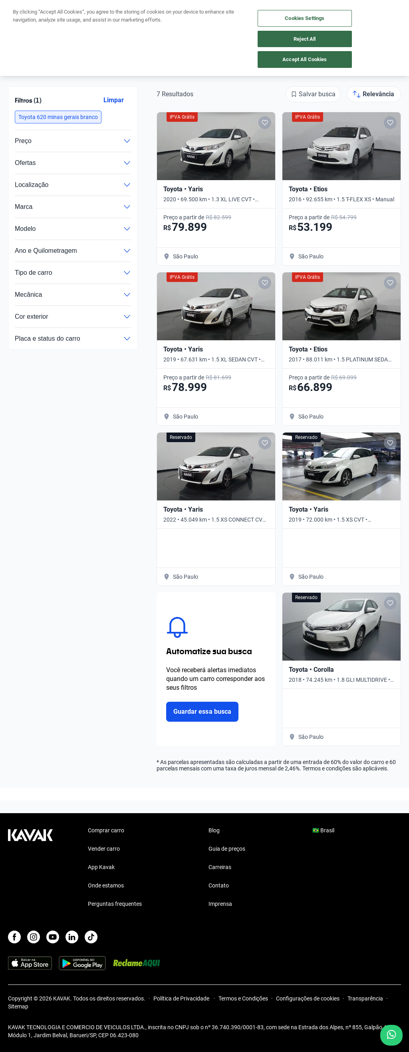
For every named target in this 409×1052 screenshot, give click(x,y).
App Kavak (101, 867)
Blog (214, 830)
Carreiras (219, 867)
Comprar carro (106, 830)
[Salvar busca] (313, 94)
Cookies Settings (304, 18)
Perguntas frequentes (115, 904)
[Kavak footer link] (30, 868)
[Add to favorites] (264, 122)
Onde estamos (106, 885)
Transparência (365, 998)
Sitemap (18, 1006)
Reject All (305, 39)
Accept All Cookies (304, 59)
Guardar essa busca (202, 711)
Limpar (113, 100)
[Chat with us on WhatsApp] (391, 1035)
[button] (58, 117)
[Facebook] (14, 937)
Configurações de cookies (308, 998)
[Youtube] (52, 937)
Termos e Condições (243, 998)
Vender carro (104, 849)
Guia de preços (226, 849)
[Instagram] (33, 937)
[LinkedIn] (72, 937)
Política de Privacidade (181, 998)
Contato (218, 885)
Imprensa (220, 904)
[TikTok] (91, 937)
